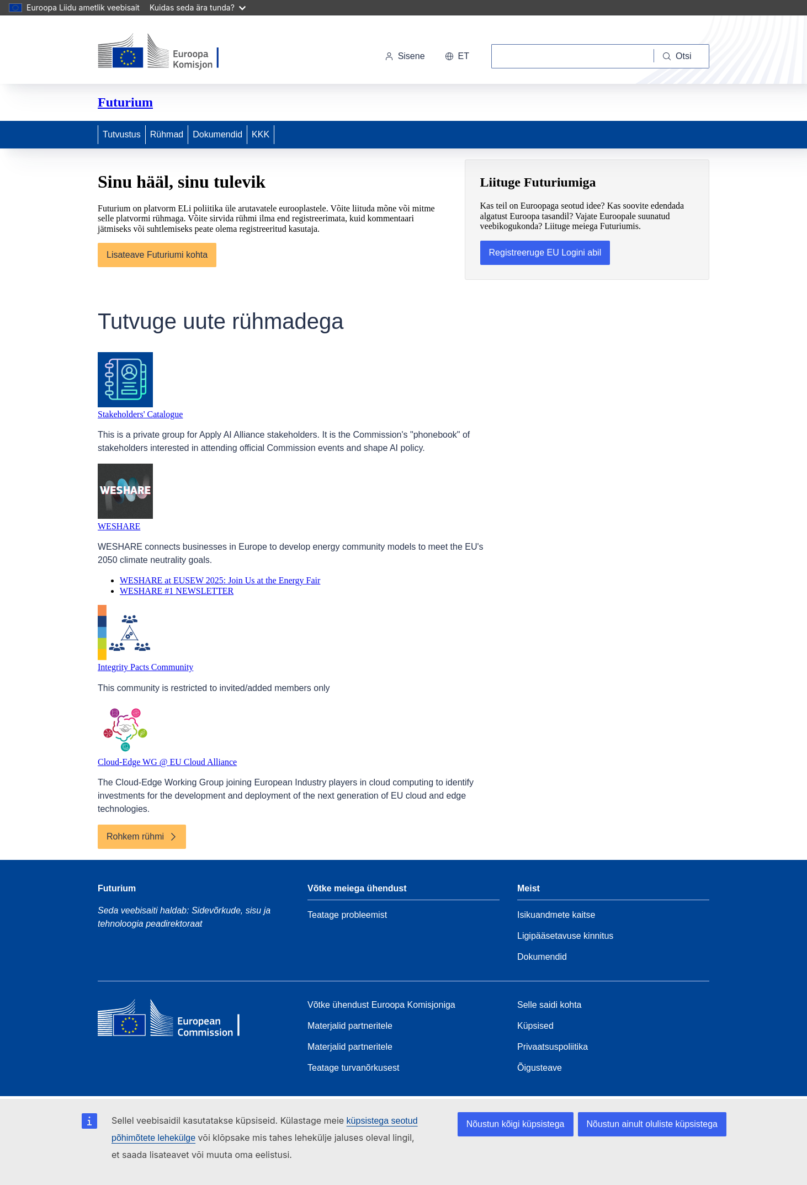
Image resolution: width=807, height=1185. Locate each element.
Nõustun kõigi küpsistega (515, 1124)
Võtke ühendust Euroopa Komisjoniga (381, 1004)
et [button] (457, 56)
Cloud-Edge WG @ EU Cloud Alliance (167, 762)
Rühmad (166, 134)
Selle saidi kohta (549, 1004)
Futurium (125, 102)
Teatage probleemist (347, 915)
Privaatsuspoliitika (552, 1046)
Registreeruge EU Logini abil (545, 252)
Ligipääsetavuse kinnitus (565, 935)
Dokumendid (217, 134)
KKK (260, 134)
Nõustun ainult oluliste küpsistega (652, 1124)
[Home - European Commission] (178, 1020)
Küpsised (535, 1025)
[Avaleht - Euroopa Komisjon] (173, 52)
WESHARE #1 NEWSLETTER (176, 591)
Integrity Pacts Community (145, 667)
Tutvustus (122, 134)
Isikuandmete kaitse (556, 915)
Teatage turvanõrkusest (353, 1067)
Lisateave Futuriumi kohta (157, 254)
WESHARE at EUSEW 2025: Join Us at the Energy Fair (220, 580)
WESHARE (119, 526)
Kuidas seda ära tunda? (198, 7)
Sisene (405, 56)
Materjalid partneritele (349, 1025)
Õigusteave (539, 1067)
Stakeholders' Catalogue (140, 414)
